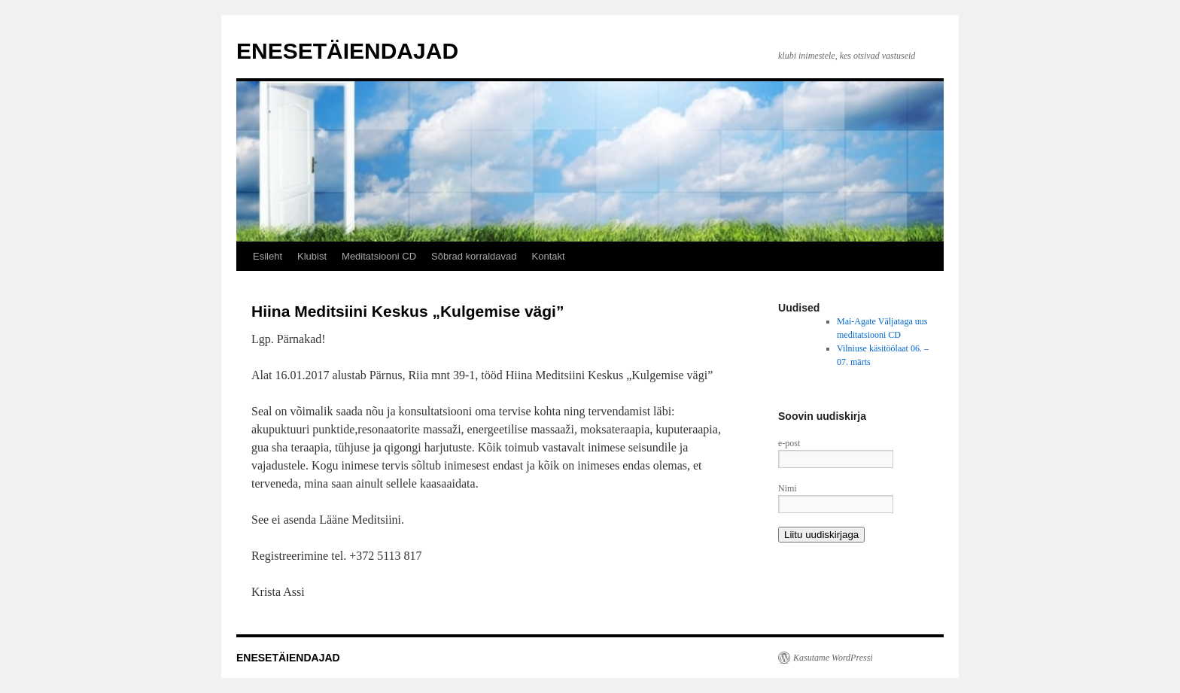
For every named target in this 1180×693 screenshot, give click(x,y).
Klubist (312, 256)
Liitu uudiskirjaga (821, 534)
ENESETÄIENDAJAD (347, 50)
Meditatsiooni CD (379, 256)
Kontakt (548, 256)
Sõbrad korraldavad (473, 256)
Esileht (267, 256)
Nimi (787, 488)
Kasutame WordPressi (833, 657)
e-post (789, 443)
